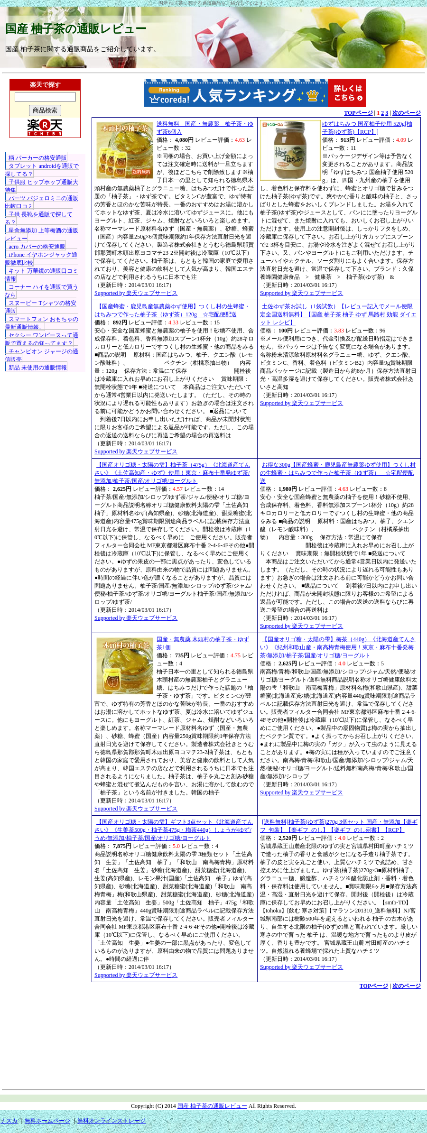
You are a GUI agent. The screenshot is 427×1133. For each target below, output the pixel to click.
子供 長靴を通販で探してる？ (39, 218)
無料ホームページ (47, 1120)
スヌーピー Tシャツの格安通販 (40, 307)
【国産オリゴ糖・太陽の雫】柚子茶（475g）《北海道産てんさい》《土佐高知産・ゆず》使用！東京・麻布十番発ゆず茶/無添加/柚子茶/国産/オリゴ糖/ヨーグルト (172, 472)
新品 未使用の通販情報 (38, 367)
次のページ (406, 113)
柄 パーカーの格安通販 (38, 158)
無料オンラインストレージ (111, 1120)
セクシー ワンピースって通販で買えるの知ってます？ (41, 339)
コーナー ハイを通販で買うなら (41, 291)
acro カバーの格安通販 (37, 246)
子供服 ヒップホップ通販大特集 (41, 186)
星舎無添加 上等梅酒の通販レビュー (41, 234)
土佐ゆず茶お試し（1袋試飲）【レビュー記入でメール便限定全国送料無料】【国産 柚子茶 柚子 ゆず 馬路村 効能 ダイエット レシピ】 (338, 314)
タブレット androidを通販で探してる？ (42, 170)
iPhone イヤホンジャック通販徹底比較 (41, 258)
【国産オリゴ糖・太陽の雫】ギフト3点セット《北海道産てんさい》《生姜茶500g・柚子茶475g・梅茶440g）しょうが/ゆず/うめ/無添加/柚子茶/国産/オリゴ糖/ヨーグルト (173, 830)
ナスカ (9, 1120)
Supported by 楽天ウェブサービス (135, 293)
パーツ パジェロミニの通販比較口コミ (41, 202)
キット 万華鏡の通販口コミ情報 (41, 274)
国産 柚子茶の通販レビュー (76, 29)
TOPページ (358, 113)
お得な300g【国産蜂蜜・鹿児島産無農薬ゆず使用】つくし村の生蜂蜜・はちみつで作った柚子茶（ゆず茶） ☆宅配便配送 (338, 472)
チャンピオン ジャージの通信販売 (41, 355)
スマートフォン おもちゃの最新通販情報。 (41, 323)
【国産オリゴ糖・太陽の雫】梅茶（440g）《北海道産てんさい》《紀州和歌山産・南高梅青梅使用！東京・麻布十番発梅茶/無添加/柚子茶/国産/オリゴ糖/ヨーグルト (338, 647)
